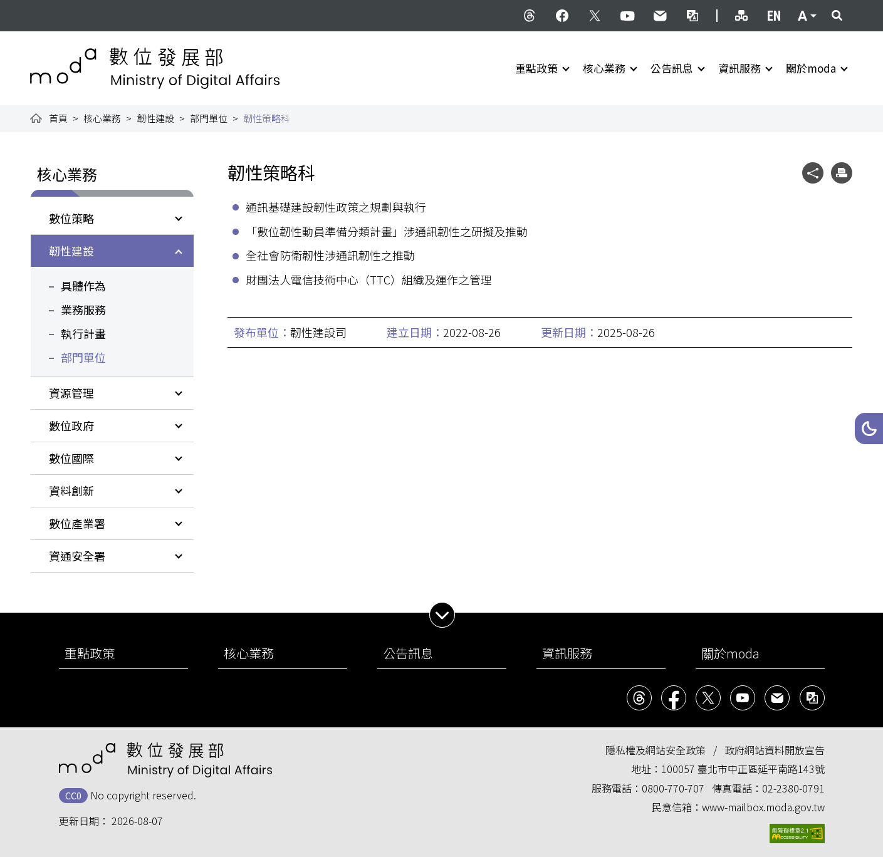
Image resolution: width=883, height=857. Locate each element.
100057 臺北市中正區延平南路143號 (743, 768)
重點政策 (536, 68)
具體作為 (83, 286)
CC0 (73, 795)
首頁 (58, 118)
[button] (869, 428)
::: (39, 7)
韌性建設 (155, 118)
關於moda (811, 68)
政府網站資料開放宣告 (774, 749)
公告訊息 (671, 68)
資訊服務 (739, 68)
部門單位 (208, 118)
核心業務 (604, 68)
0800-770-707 (673, 788)
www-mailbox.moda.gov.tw (763, 806)
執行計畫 (83, 333)
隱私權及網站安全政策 (655, 749)
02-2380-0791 (793, 788)
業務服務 (83, 309)
